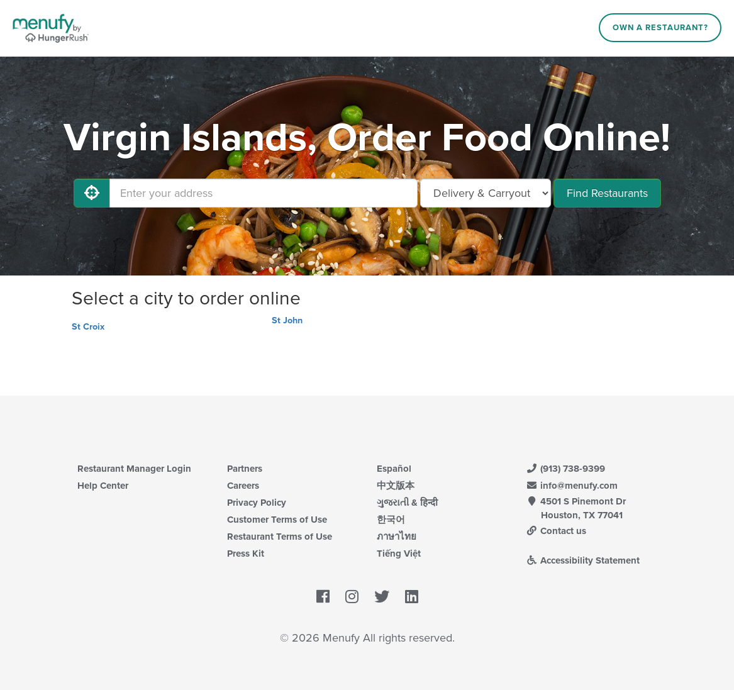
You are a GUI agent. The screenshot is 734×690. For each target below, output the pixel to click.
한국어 (391, 519)
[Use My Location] (92, 193)
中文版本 (395, 485)
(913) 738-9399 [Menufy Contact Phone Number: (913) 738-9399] (566, 468)
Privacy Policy (256, 502)
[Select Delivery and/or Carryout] (485, 193)
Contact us (556, 531)
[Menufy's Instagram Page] (352, 597)
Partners (244, 468)
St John (287, 320)
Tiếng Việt (399, 553)
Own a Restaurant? (660, 28)
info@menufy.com (572, 485)
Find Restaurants (607, 193)
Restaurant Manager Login (134, 468)
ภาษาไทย (396, 536)
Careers (243, 485)
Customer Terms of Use (277, 519)
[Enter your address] (263, 193)
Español (394, 468)
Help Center (102, 485)
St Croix (88, 326)
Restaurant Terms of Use (279, 536)
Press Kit (245, 553)
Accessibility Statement (583, 560)
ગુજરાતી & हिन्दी (407, 502)
